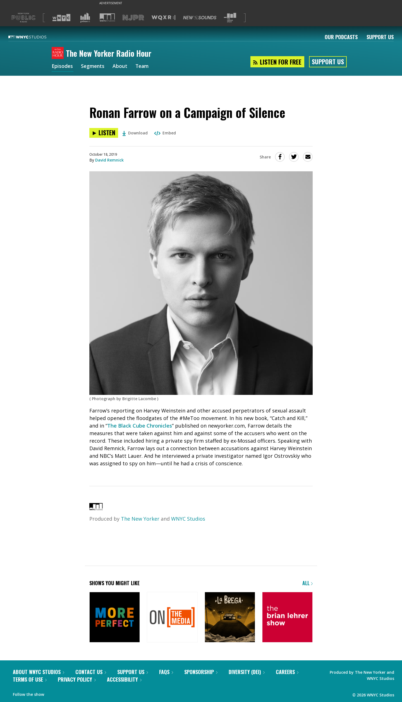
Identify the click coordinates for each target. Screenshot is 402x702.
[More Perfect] (114, 618)
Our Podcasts (341, 37)
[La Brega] (230, 618)
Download (135, 133)
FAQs (166, 671)
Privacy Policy (77, 679)
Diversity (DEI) (247, 671)
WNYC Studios (188, 518)
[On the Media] (172, 618)
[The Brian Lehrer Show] (287, 618)
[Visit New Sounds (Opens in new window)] (199, 18)
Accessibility (124, 679)
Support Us (380, 37)
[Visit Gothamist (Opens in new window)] (85, 18)
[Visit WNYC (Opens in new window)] (61, 17)
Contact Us (90, 671)
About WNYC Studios (38, 671)
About (121, 66)
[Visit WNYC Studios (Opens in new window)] (107, 17)
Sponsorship (200, 671)
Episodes (62, 66)
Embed (165, 133)
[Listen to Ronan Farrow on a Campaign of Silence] (103, 133)
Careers (287, 671)
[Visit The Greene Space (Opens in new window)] (230, 18)
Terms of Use (30, 679)
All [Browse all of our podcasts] (307, 583)
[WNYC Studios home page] (34, 36)
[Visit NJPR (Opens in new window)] (133, 18)
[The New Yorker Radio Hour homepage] (59, 53)
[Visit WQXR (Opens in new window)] (163, 17)
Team (144, 66)
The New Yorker (140, 518)
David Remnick (109, 160)
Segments (94, 66)
